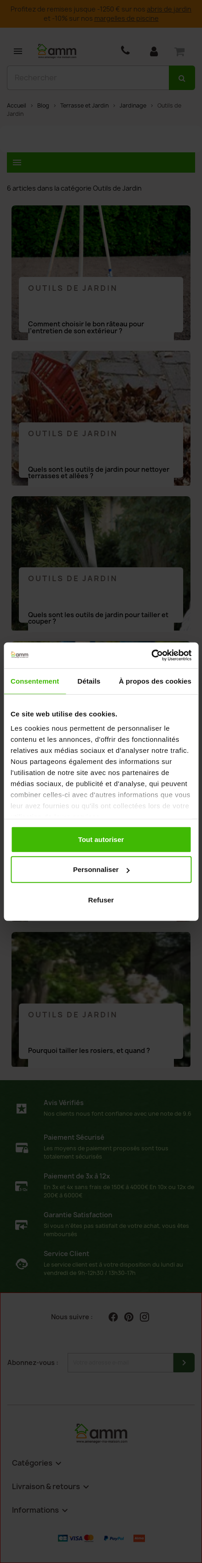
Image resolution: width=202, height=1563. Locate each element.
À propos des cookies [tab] (155, 681)
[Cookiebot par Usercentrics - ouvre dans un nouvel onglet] (151, 655)
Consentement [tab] (35, 681)
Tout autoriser (101, 839)
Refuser (101, 899)
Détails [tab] (88, 681)
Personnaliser (101, 869)
